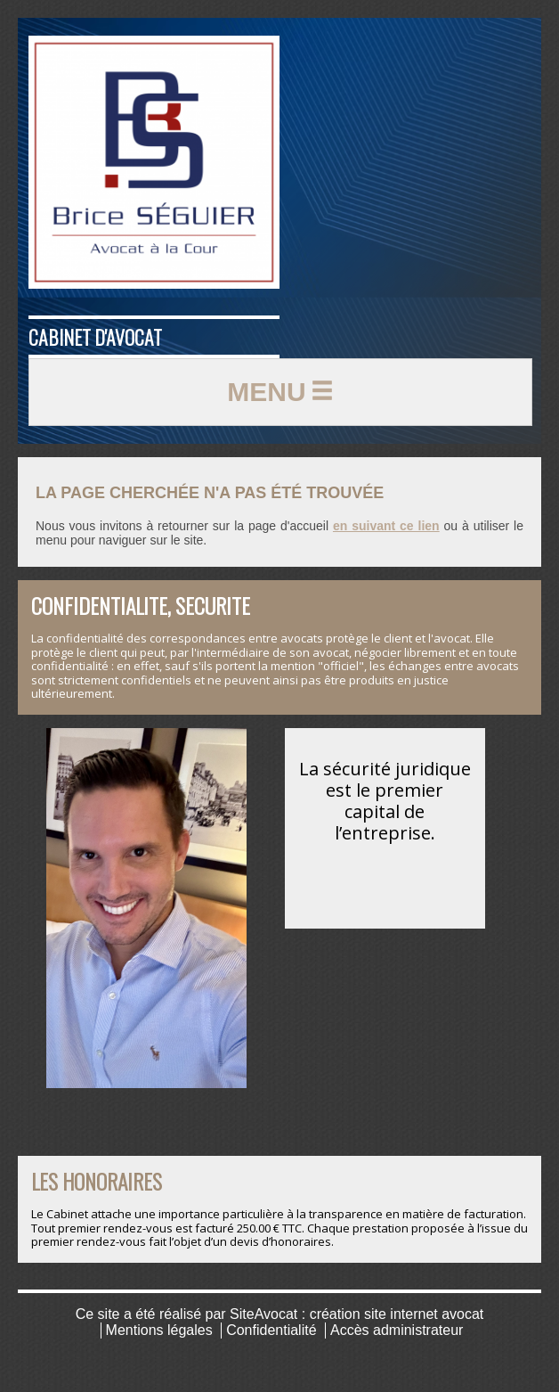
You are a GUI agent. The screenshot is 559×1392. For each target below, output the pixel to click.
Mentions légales (159, 1330)
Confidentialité (271, 1330)
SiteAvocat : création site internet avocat (356, 1314)
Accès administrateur (396, 1330)
